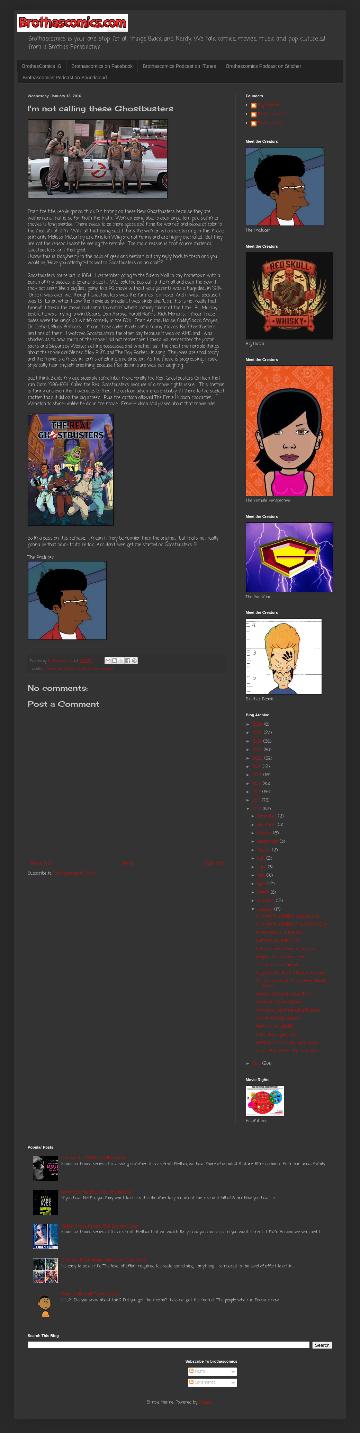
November (267, 825)
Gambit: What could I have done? (287, 1043)
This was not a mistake (278, 965)
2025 (258, 733)
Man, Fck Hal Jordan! (275, 1027)
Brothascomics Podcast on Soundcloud (64, 77)
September (268, 842)
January (265, 909)
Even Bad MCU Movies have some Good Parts (103, 1260)
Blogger (206, 1402)
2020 (257, 775)
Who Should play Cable (277, 1035)
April (262, 884)
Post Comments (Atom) (75, 873)
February (266, 901)
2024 (257, 741)
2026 (258, 725)
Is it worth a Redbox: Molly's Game (93, 1158)
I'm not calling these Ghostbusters (288, 1011)
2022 (258, 758)
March (264, 893)
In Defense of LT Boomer (279, 933)
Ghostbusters (78, 669)
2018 (257, 792)
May (262, 876)
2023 (258, 750)
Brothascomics (271, 114)
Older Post (213, 863)
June (262, 867)
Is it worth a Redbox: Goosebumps (288, 916)
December (267, 816)
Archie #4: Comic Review (279, 1002)
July (262, 859)
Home (127, 863)
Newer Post (40, 863)
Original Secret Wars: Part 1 (282, 957)
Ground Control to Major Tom (283, 994)
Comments (202, 1383)
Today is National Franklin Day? (90, 1294)
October (265, 833)
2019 (257, 784)
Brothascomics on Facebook (102, 66)
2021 (257, 767)
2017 (257, 800)
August (264, 850)
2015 (257, 1064)
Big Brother (269, 105)
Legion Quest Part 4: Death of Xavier (290, 973)
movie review (103, 669)
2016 (257, 809)
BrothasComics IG (42, 66)
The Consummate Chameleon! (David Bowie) (290, 983)
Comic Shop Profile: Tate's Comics (287, 1051)
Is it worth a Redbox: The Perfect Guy (291, 924)
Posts (197, 1372)
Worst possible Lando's (277, 1019)
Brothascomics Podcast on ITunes (179, 66)
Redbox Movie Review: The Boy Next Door (99, 1226)
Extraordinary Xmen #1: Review (285, 949)
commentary (54, 669)
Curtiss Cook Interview (277, 941)
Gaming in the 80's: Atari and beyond (96, 1192)
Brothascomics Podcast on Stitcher (263, 66)
